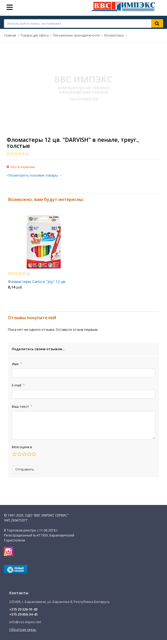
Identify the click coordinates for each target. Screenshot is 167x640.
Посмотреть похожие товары (33, 175)
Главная (10, 35)
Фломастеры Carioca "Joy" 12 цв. (37, 281)
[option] (44, 253)
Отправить (24, 469)
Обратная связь (22, 629)
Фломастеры (114, 35)
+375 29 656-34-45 (23, 614)
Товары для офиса (34, 35)
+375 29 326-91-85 (23, 609)
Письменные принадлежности (76, 35)
